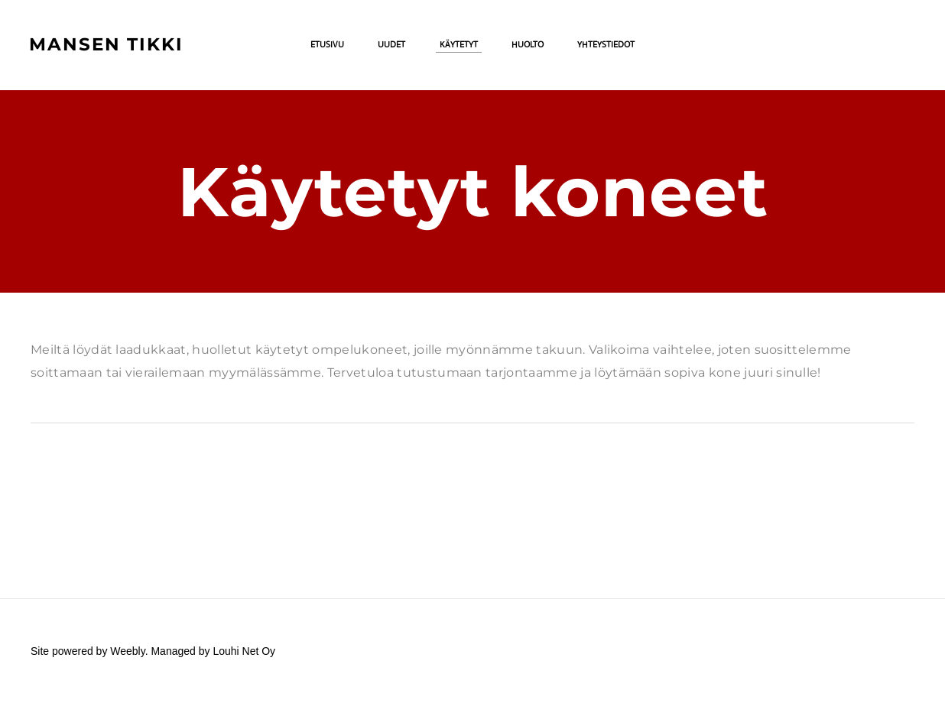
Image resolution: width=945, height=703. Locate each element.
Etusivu (327, 45)
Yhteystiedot (606, 45)
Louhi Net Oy (244, 651)
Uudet (391, 45)
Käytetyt (459, 45)
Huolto (527, 45)
